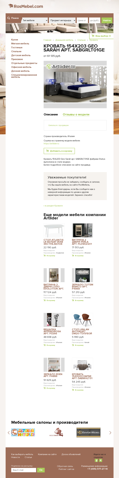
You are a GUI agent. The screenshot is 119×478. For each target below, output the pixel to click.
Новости (15, 457)
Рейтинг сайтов (66, 469)
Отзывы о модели (76, 114)
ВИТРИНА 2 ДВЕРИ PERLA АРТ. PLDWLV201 (82, 242)
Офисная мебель (21, 67)
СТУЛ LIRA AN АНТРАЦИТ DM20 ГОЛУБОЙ (82, 331)
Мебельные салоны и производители (49, 422)
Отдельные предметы (24, 63)
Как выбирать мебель (22, 454)
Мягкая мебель (20, 43)
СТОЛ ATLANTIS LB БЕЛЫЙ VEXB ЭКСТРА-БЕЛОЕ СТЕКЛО (54, 242)
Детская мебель (21, 55)
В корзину (51, 256)
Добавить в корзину (61, 151)
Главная (47, 40)
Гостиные (16, 47)
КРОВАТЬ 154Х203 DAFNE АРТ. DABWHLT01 (82, 376)
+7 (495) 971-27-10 (97, 469)
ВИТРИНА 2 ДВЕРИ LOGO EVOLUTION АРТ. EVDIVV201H (54, 287)
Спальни (16, 51)
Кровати (94, 40)
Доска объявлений (71, 454)
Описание (51, 114)
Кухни (14, 39)
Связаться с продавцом (58, 125)
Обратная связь (65, 466)
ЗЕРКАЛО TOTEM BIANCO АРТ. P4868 (82, 287)
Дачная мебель (20, 71)
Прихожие (17, 59)
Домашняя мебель (64, 40)
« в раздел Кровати (53, 205)
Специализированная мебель (24, 76)
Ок (41, 469)
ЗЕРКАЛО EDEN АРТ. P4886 (53, 375)
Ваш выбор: (103, 36)
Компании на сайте (47, 454)
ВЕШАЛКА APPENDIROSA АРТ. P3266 (52, 331)
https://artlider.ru (51, 143)
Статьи (28, 457)
